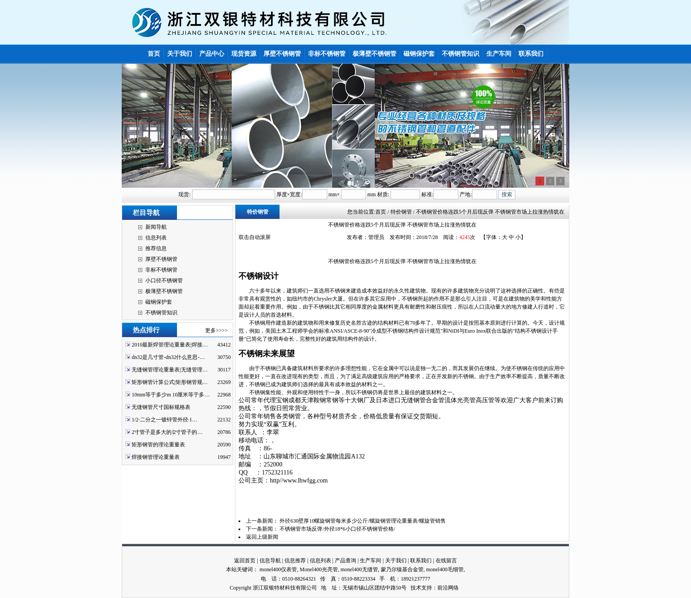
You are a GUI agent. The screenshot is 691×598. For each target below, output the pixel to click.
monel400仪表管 (278, 569)
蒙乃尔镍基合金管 (402, 569)
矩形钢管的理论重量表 (158, 444)
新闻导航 (156, 227)
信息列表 (156, 238)
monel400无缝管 (359, 569)
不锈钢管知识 (161, 312)
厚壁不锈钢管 (161, 259)
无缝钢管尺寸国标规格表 (161, 407)
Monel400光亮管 (318, 569)
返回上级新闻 (262, 537)
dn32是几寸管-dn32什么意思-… (168, 357)
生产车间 (370, 560)
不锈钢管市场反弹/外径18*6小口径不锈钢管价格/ (337, 529)
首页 (380, 212)
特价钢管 (257, 212)
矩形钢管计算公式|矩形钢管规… (169, 382)
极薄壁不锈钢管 (164, 291)
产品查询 (345, 560)
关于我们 (396, 560)
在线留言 (446, 560)
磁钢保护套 (158, 302)
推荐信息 (156, 248)
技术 (416, 588)
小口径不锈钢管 (164, 280)
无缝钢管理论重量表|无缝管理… (169, 370)
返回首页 (244, 560)
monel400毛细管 (445, 569)
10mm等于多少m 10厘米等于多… (171, 395)
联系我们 (421, 560)
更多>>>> (216, 330)
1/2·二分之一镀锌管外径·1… (164, 420)
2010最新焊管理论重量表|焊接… (169, 345)
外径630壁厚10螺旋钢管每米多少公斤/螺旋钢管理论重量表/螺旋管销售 (363, 521)
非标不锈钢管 (161, 270)
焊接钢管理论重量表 (156, 457)
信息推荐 (295, 560)
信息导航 (270, 560)
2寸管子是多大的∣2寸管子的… (167, 432)
